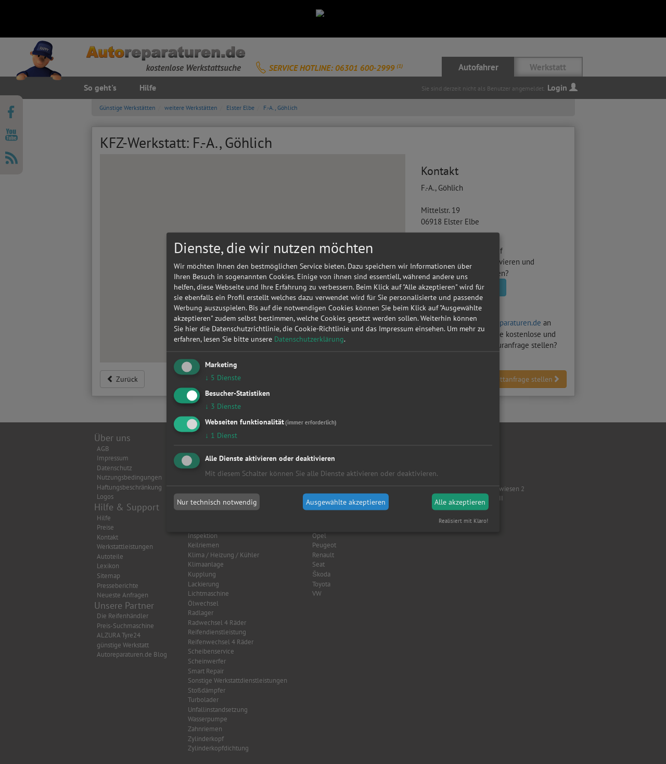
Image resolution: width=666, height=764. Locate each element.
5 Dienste (223, 377)
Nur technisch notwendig (217, 502)
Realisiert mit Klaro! (463, 520)
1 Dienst (221, 435)
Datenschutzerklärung (309, 339)
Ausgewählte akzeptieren (346, 502)
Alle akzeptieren (459, 502)
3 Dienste (223, 405)
